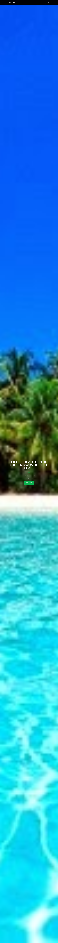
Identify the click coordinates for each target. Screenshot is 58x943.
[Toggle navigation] (48, 2)
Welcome (29, 482)
